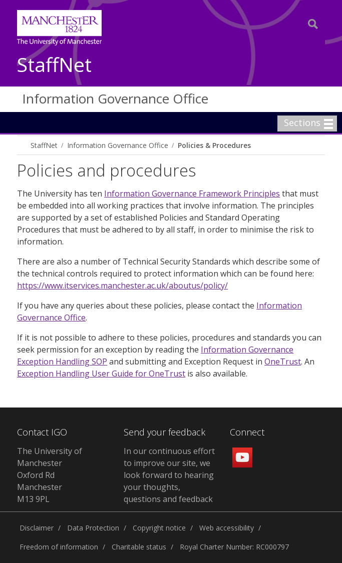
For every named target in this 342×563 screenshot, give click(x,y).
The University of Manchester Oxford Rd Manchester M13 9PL (49, 475)
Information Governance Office (115, 99)
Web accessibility (226, 527)
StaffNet (54, 65)
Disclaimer (37, 527)
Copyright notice (159, 527)
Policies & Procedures (214, 145)
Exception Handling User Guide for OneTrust (101, 373)
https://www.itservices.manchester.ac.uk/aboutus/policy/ (122, 285)
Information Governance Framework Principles (192, 193)
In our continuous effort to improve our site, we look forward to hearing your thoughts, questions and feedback (169, 475)
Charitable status (139, 547)
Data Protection (93, 527)
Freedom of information (59, 547)
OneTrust (282, 361)
